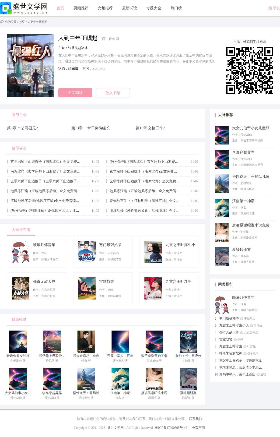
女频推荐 (105, 8)
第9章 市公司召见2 (22, 128)
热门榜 (176, 8)
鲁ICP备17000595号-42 (171, 428)
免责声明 (198, 428)
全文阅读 (75, 93)
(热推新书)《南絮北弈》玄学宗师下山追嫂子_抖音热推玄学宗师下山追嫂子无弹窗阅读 (176, 161)
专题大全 (153, 8)
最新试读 (129, 8)
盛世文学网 (115, 428)
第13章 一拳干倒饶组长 (90, 128)
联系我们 (195, 419)
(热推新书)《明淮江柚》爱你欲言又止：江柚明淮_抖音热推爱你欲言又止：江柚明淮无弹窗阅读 (84, 210)
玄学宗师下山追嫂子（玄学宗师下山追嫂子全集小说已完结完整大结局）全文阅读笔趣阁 (78, 181)
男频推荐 (81, 8)
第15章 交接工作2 (150, 128)
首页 (60, 8)
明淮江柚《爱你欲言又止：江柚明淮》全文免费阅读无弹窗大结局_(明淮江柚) (169, 210)
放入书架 (112, 93)
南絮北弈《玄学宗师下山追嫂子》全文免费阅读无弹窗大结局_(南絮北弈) (66, 171)
